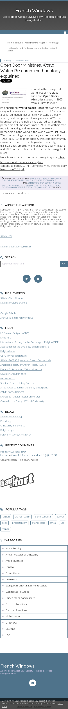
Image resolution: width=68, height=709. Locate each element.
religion (42, 188)
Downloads (11, 579)
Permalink (8, 178)
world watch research (13, 186)
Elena (3, 455)
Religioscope (7, 430)
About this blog (13, 548)
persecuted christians (36, 186)
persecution (53, 186)
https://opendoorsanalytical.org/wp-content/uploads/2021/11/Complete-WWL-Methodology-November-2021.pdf (34, 165)
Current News (9, 180)
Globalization (13, 616)
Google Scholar (8, 313)
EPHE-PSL (5, 337)
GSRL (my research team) (13, 355)
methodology (30, 188)
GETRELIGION (7, 378)
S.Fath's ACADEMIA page (13, 373)
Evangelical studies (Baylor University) (20, 396)
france (5, 529)
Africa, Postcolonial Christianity (46, 178)
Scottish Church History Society (17, 383)
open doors (33, 183)
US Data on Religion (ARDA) (14, 333)
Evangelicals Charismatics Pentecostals (36, 180)
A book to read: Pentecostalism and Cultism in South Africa (33, 49)
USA (8, 635)
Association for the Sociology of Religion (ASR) (24, 346)
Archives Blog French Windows (16, 317)
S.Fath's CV (6, 236)
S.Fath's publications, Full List (15, 246)
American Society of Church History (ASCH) (23, 364)
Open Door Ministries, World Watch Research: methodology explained (30, 71)
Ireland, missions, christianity (15, 434)
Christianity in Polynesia (12, 425)
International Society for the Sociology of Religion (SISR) (29, 342)
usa (62, 522)
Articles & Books (14, 560)
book (4, 522)
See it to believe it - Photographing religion (27, 42)
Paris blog (5, 421)
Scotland (10, 628)
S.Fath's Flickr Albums (11, 298)
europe (60, 516)
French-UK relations (16, 604)
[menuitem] (27, 42)
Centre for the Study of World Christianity (22, 401)
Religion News (7, 351)
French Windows (34, 10)
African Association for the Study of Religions (24, 387)
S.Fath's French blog (11, 416)
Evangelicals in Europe (17, 591)
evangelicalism (22, 516)
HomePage (53, 42)
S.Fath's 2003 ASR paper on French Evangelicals (25, 360)
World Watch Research (34, 108)
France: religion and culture (20, 597)
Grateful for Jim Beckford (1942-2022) (34, 455)
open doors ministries (50, 183)
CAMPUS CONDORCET (12, 392)
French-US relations (16, 610)
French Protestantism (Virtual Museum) (21, 369)
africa (53, 522)
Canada (10, 567)
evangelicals (38, 522)
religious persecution (12, 188)
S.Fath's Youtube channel (14, 302)
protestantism (19, 522)
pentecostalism (43, 516)
